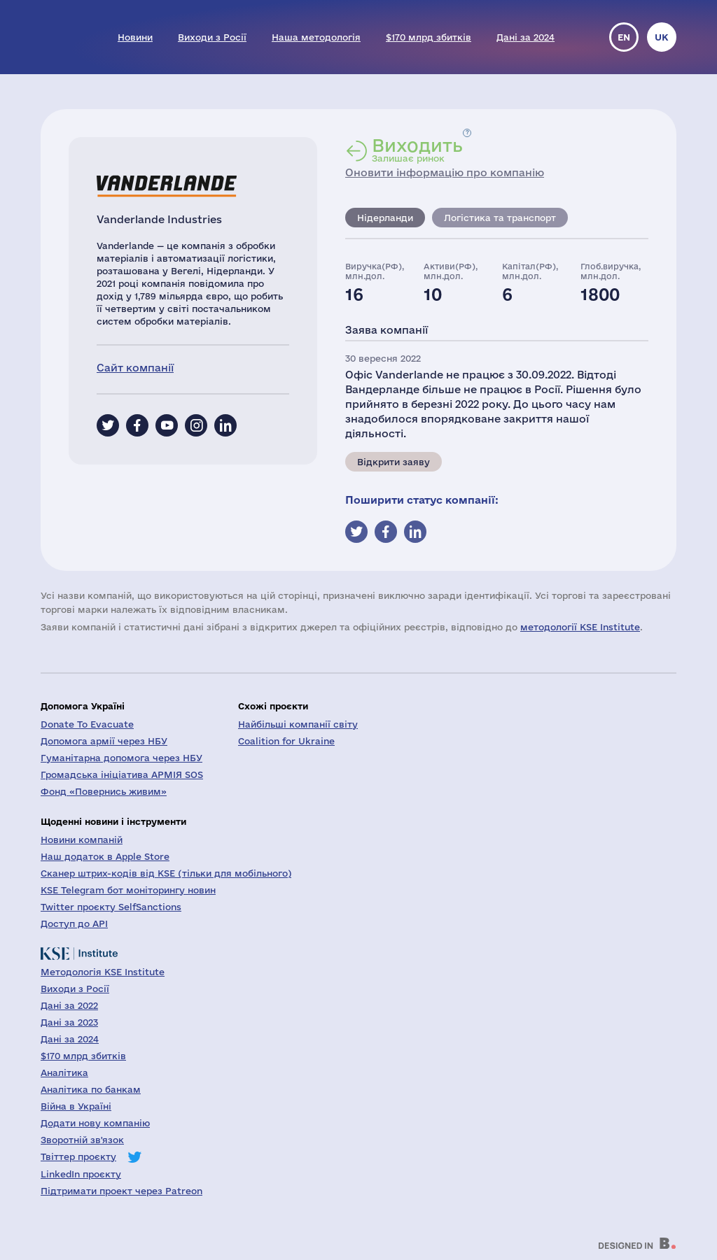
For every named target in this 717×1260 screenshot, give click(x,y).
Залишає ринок (417, 149)
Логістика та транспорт (500, 217)
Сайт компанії (135, 368)
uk (662, 37)
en (624, 37)
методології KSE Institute (580, 627)
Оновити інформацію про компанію (444, 172)
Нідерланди (385, 217)
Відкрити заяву (393, 462)
